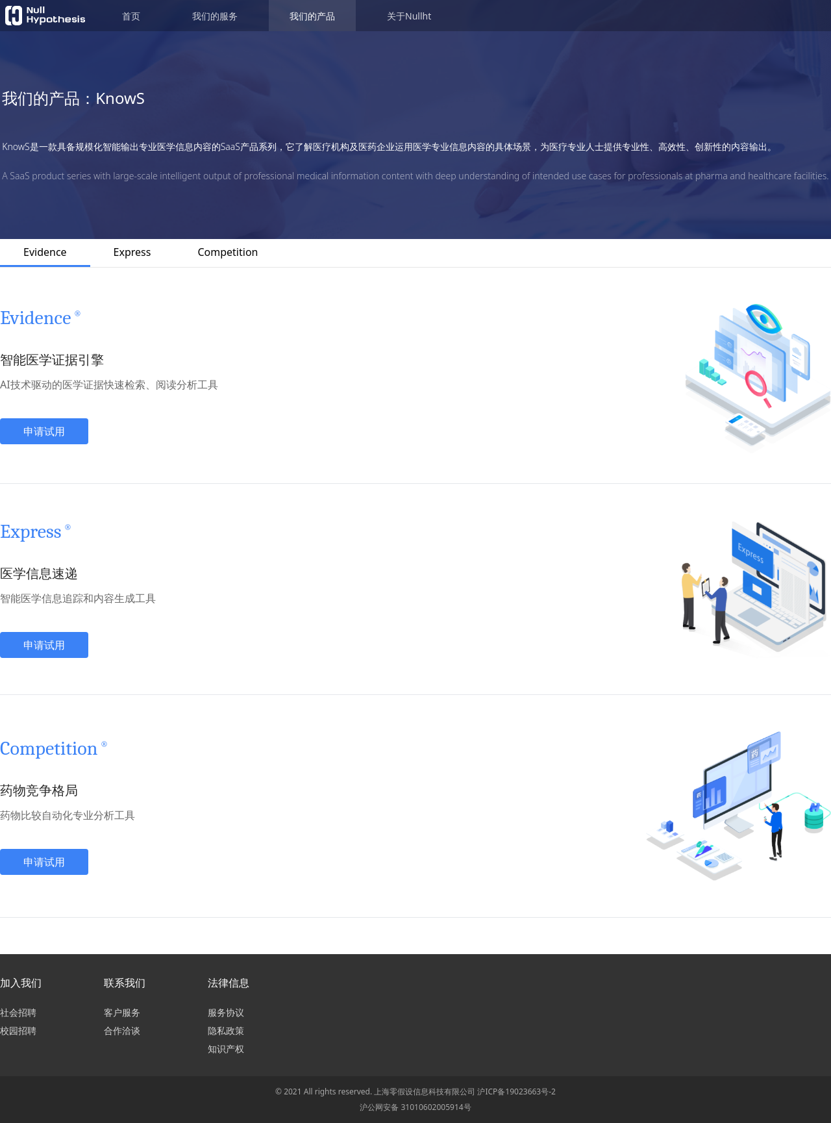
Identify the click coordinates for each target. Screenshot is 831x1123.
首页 (131, 16)
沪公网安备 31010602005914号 (415, 1107)
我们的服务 (215, 16)
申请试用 (44, 431)
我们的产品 (312, 16)
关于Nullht (409, 16)
